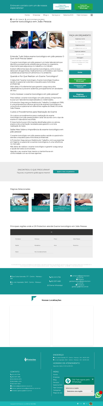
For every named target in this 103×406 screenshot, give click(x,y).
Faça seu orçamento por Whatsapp (83, 6)
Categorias (21, 19)
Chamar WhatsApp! (55, 285)
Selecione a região (72, 388)
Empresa (36, 15)
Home (27, 15)
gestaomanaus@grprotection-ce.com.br (80, 281)
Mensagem (80, 57)
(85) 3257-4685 (55, 281)
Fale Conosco (82, 15)
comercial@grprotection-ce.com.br (80, 277)
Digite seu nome (80, 39)
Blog (45, 15)
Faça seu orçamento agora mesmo (62, 6)
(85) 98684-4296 (15, 381)
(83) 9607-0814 (15, 383)
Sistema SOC (68, 15)
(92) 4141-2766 (55, 277)
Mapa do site (57, 393)
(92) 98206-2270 (16, 379)
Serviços (55, 15)
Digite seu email (80, 45)
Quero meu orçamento (66, 171)
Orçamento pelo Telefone (80, 86)
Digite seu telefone (80, 51)
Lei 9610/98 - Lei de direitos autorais (74, 266)
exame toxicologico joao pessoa (35, 19)
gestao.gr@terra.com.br (80, 286)
